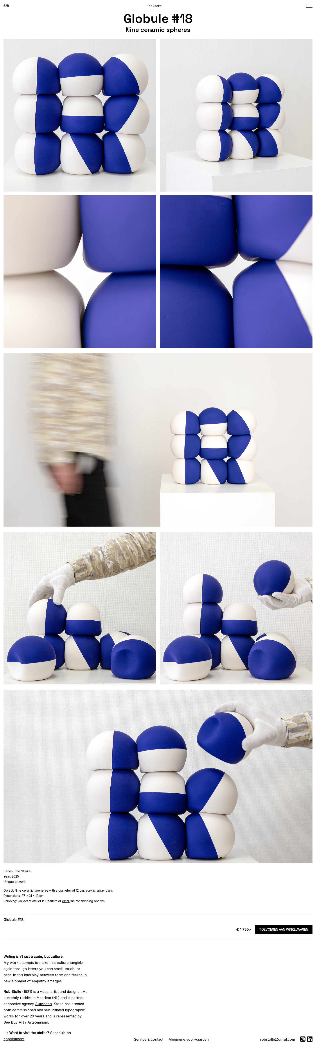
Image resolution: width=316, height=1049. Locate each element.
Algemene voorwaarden (189, 1039)
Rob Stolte (154, 6)
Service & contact (148, 1039)
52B (6, 6)
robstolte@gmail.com (277, 1039)
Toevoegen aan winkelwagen (283, 929)
